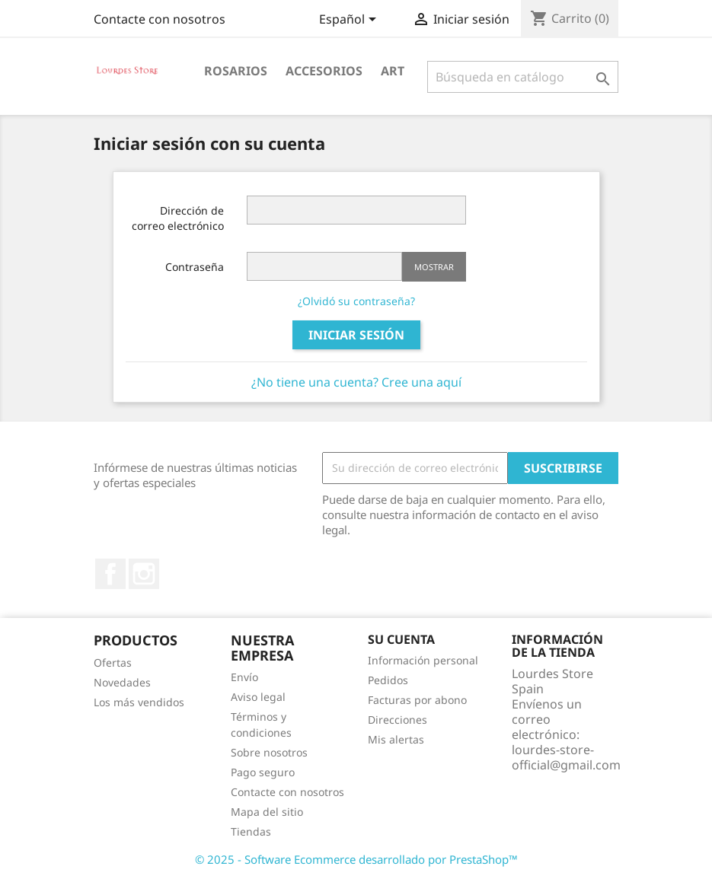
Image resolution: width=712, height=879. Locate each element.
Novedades (122, 682)
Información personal (423, 660)
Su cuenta (401, 639)
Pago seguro (263, 772)
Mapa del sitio (267, 811)
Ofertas (113, 662)
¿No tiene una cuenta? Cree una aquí (356, 382)
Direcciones (397, 719)
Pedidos (388, 680)
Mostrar (434, 266)
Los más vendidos (139, 702)
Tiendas (251, 831)
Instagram (144, 574)
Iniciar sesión (356, 334)
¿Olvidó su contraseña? (356, 301)
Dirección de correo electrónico (178, 218)
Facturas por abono (417, 700)
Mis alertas (396, 739)
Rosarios (235, 70)
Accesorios (324, 70)
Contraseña (194, 267)
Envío (244, 677)
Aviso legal (258, 697)
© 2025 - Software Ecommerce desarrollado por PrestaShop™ (356, 859)
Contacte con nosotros (159, 19)
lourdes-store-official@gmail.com (566, 757)
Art (392, 70)
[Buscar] (522, 77)
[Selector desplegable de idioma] (350, 20)
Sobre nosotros (269, 752)
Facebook (110, 574)
